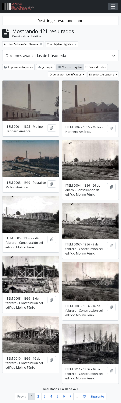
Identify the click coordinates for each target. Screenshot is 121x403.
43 (84, 396)
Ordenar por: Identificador (66, 74)
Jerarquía (45, 67)
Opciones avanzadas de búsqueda (35, 55)
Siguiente (97, 396)
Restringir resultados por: (60, 20)
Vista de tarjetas (70, 67)
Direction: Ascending (102, 74)
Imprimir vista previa (18, 67)
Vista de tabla (95, 67)
